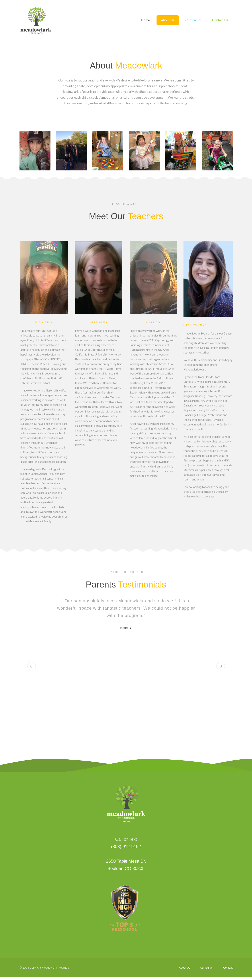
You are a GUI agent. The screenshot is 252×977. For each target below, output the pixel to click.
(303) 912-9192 (126, 846)
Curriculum (206, 967)
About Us (184, 967)
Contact (228, 967)
